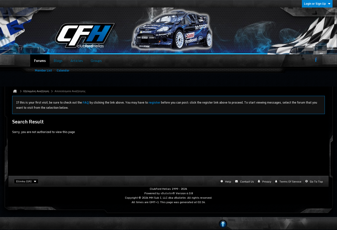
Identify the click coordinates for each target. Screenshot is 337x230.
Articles (76, 60)
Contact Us (247, 182)
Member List (43, 70)
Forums (40, 60)
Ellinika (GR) (26, 181)
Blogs (58, 60)
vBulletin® (168, 193)
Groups (96, 60)
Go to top (316, 182)
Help (228, 182)
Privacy (266, 182)
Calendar (63, 70)
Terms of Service (290, 182)
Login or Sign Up (317, 3)
